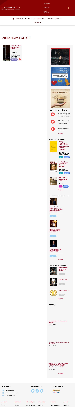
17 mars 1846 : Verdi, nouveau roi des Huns (59, 331)
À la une (25, 10)
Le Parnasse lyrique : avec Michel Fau (63, 117)
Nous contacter (51, 3)
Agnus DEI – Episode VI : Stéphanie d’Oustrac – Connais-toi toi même (64, 102)
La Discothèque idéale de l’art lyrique (63, 257)
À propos (41, 3)
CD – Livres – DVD (36, 10)
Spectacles (16, 10)
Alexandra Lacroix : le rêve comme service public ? (56, 239)
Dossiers (62, 10)
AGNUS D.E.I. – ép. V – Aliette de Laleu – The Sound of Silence (64, 110)
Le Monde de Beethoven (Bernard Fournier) (63, 152)
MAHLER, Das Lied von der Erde (63, 167)
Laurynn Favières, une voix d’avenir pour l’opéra (55, 219)
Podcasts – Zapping (50, 10)
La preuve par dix (64, 278)
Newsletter (34, 3)
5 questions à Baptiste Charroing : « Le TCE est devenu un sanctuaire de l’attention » (56, 197)
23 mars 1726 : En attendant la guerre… (58, 309)
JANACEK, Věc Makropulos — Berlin (15, 35)
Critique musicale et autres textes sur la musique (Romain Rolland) (64, 133)
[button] (25, 10)
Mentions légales (27, 404)
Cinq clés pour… (64, 267)
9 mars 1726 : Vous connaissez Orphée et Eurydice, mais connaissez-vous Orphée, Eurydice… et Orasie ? (58, 353)
